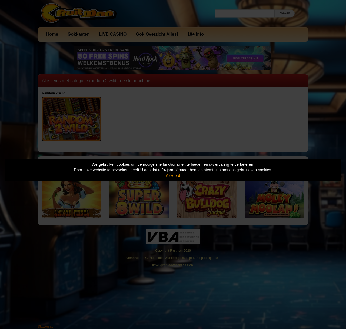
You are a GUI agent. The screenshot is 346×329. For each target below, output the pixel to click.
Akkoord (173, 175)
